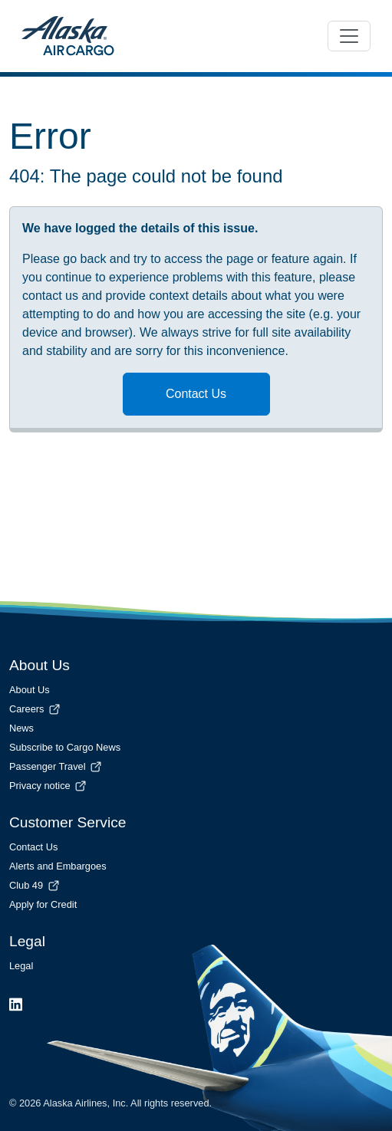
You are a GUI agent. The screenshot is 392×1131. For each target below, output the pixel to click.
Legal (21, 966)
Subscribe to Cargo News (64, 747)
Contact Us (196, 393)
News (21, 728)
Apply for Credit (43, 904)
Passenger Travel (56, 766)
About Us (29, 689)
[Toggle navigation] (349, 36)
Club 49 (35, 885)
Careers (35, 709)
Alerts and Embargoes (58, 866)
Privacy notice (48, 785)
